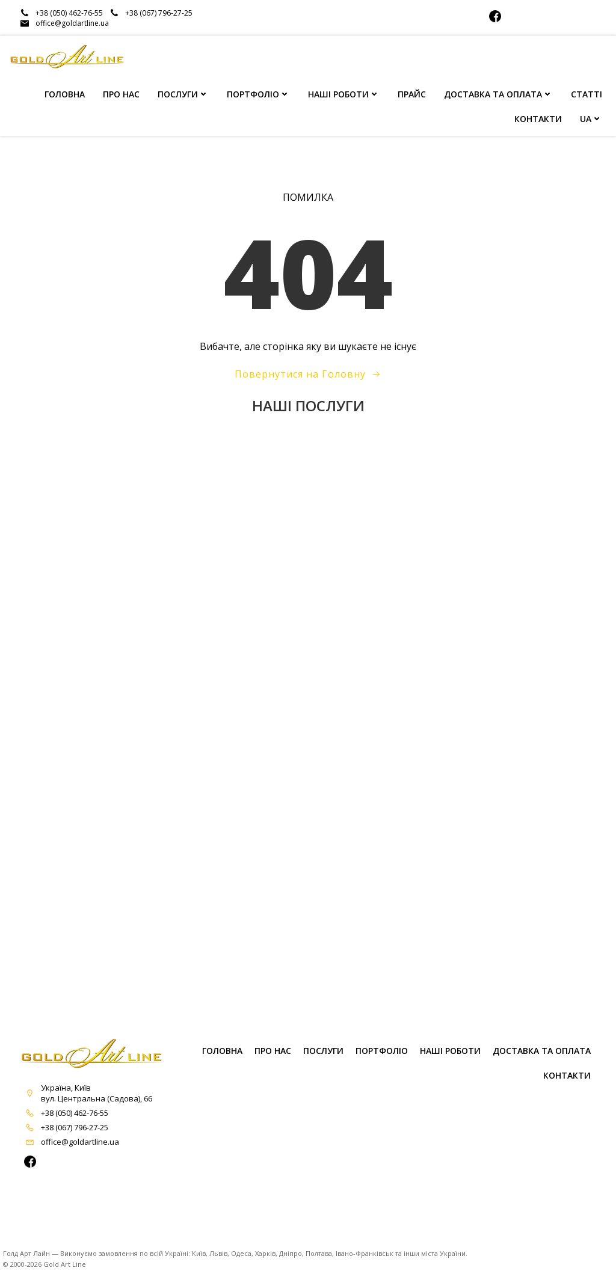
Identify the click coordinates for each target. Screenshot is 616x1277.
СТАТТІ (586, 95)
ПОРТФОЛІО (258, 95)
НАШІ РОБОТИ (344, 95)
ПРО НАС (121, 95)
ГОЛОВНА (65, 95)
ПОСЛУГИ (183, 95)
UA (591, 120)
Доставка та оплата (542, 1060)
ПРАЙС (412, 95)
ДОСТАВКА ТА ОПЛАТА (498, 95)
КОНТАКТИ (538, 120)
